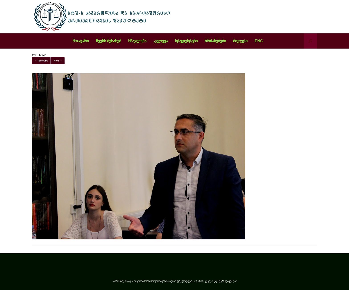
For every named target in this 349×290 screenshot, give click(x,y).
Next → (58, 60)
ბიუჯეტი (240, 41)
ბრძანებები (215, 41)
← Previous (41, 60)
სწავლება (137, 41)
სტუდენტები (186, 41)
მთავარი (81, 41)
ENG (259, 41)
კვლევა (161, 41)
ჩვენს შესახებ (108, 41)
